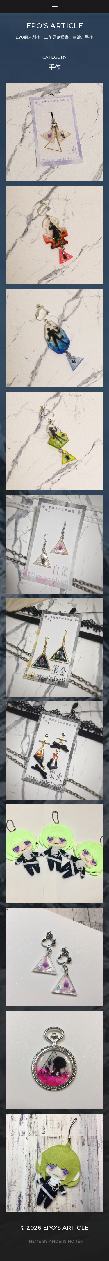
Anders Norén (66, 1241)
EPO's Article (54, 26)
